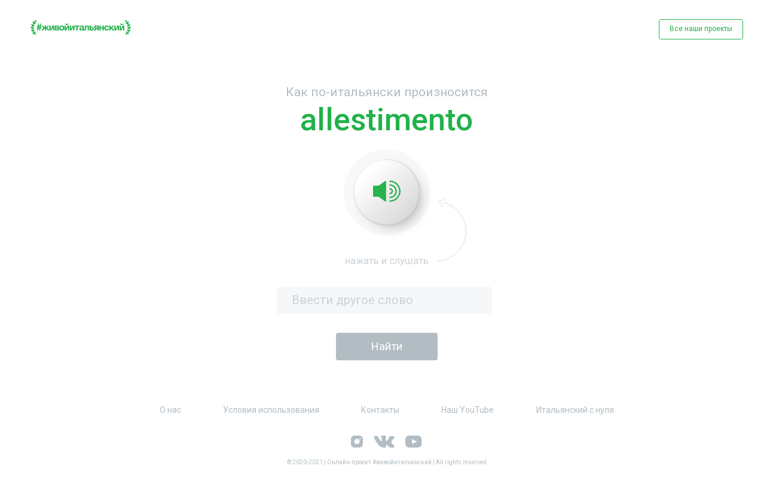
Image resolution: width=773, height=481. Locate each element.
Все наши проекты (701, 28)
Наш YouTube (467, 410)
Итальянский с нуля (575, 410)
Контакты (380, 410)
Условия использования (271, 410)
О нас (170, 410)
